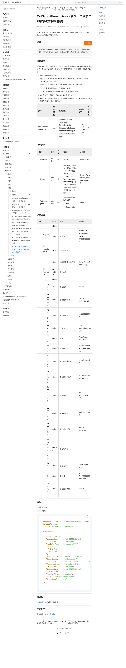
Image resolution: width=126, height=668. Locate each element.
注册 (111, 3)
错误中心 (43, 613)
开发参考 (55, 15)
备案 (100, 3)
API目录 (69, 15)
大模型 (23, 4)
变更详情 (51, 625)
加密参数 (82, 15)
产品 (29, 4)
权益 (43, 4)
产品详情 (75, 34)
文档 (95, 3)
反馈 (67, 643)
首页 (38, 15)
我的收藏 (86, 34)
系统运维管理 (16, 9)
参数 (75, 15)
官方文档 (6, 9)
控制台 (106, 3)
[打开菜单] (3, 3)
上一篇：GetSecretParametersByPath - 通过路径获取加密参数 (52, 632)
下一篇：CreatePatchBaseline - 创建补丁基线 (79, 632)
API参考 (62, 15)
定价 (49, 4)
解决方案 (36, 4)
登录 (119, 3)
